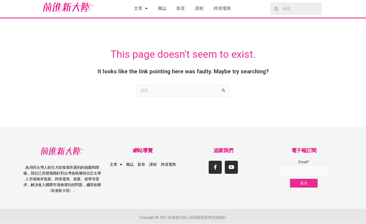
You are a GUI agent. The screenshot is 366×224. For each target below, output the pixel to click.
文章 (141, 8)
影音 (180, 8)
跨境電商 (222, 8)
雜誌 (162, 8)
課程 (199, 8)
